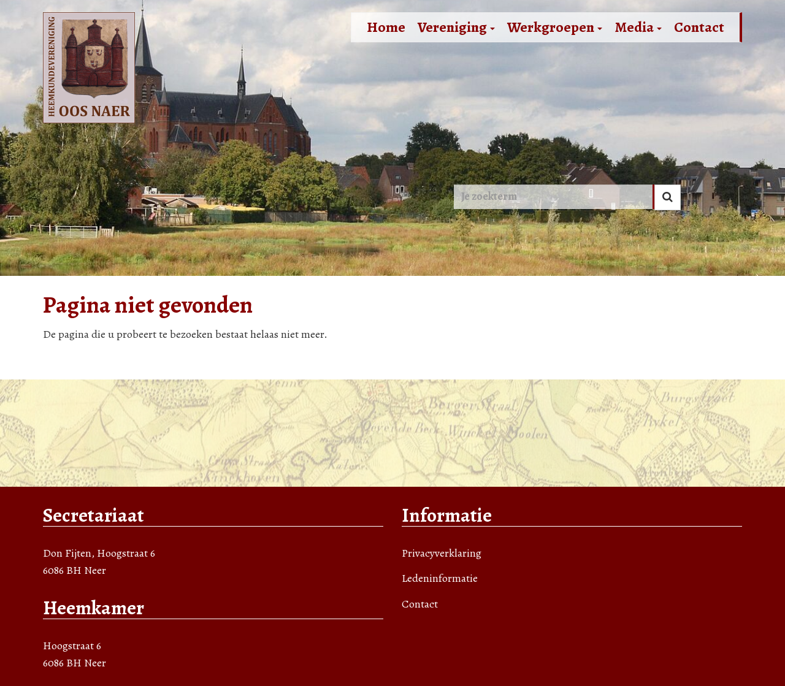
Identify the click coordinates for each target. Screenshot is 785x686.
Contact (699, 27)
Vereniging (456, 27)
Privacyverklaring (441, 553)
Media (638, 27)
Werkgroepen (554, 27)
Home (386, 27)
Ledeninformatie (440, 578)
